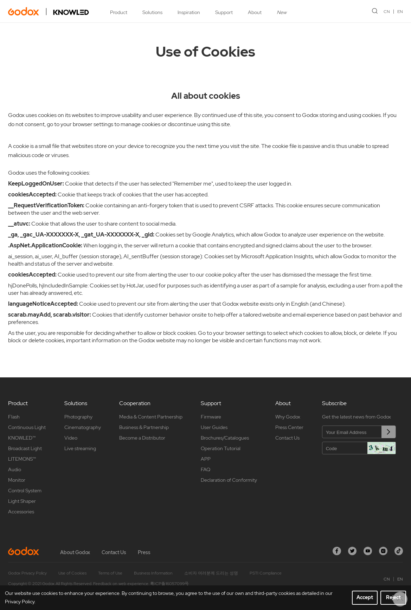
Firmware (211, 417)
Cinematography (82, 427)
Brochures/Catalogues (225, 438)
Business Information (153, 573)
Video (70, 438)
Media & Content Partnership (150, 417)
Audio (14, 469)
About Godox (75, 552)
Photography (78, 417)
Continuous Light (27, 427)
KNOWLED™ (22, 438)
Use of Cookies (72, 573)
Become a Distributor (142, 438)
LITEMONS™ (22, 459)
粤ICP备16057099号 (169, 583)
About (255, 12)
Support (224, 12)
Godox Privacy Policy (27, 573)
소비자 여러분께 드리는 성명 (211, 573)
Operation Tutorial (220, 448)
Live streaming (80, 448)
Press (144, 552)
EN (400, 11)
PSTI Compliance (266, 573)
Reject (393, 597)
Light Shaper (22, 501)
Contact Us (287, 438)
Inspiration (189, 12)
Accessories (21, 511)
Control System (24, 490)
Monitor (16, 480)
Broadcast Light (25, 448)
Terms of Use (110, 573)
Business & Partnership (144, 427)
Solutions (152, 12)
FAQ (205, 469)
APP (206, 459)
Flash (14, 417)
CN (387, 11)
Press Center (289, 427)
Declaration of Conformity (229, 480)
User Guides (214, 427)
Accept (365, 597)
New (282, 12)
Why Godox (287, 417)
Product (118, 12)
